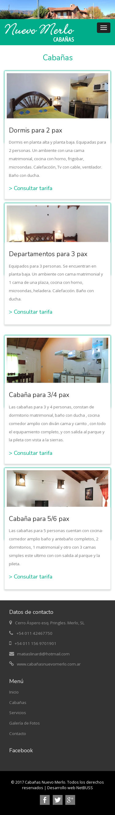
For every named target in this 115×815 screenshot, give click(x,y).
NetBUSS (84, 787)
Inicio (14, 692)
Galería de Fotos (24, 723)
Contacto (17, 733)
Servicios (17, 712)
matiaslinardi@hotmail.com (43, 654)
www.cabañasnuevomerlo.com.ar (49, 664)
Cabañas (17, 702)
